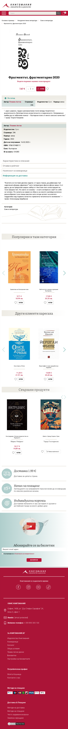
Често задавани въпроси (18, 714)
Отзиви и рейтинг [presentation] (11, 166)
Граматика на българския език (19, 289)
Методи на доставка (16, 708)
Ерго (50, 102)
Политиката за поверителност (24, 554)
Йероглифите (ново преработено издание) (48, 366)
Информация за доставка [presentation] (15, 175)
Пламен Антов (15, 102)
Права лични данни (15, 652)
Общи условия (13, 649)
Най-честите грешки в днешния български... (48, 290)
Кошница (64, 13)
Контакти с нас (13, 678)
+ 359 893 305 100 (31, 623)
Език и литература (46, 20)
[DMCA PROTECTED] (16, 724)
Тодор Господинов (51, 442)
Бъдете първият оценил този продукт (33, 81)
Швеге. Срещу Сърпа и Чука (51, 436)
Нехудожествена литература (27, 20)
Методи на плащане (15, 711)
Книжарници (12, 642)
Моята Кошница (14, 674)
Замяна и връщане (15, 718)
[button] (16, 303)
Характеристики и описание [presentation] (16, 161)
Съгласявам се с (19, 554)
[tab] (34, 161)
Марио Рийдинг (17, 442)
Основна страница (8, 20)
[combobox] (35, 13)
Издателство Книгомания (18, 638)
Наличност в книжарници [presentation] (15, 171)
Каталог (10, 645)
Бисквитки (11, 655)
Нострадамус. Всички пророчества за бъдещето (17, 437)
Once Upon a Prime (19, 366)
